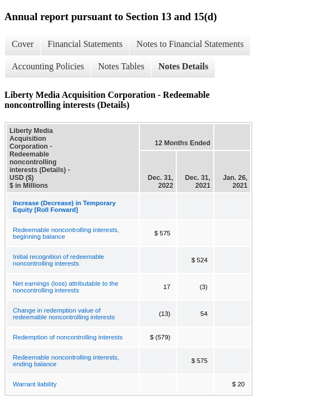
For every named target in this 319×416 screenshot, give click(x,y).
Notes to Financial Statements (190, 44)
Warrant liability (35, 384)
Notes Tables (121, 66)
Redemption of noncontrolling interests (68, 337)
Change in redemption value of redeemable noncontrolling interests (64, 313)
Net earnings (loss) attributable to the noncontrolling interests (66, 287)
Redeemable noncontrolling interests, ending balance (66, 360)
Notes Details (183, 66)
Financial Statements (85, 44)
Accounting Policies (48, 66)
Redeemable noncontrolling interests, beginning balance (66, 233)
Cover (23, 44)
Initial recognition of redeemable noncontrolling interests (58, 260)
